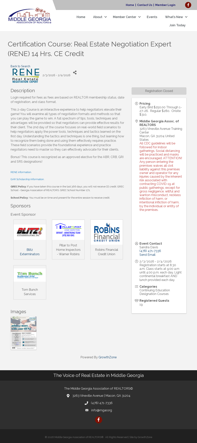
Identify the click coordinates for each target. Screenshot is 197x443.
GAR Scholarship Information (27, 179)
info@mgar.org (101, 410)
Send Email (147, 255)
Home (130, 5)
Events (152, 17)
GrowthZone (107, 357)
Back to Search (20, 66)
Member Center (124, 17)
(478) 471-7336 (150, 251)
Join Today (177, 25)
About (97, 17)
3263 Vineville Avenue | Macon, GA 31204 (101, 395)
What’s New (174, 17)
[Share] (74, 72)
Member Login (165, 5)
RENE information (21, 172)
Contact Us (144, 5)
